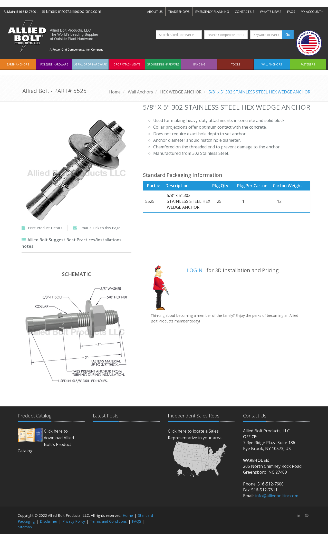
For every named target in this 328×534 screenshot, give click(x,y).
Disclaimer (48, 521)
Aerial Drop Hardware (90, 64)
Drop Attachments (126, 64)
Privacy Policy (73, 521)
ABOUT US (154, 11)
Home (115, 92)
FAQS (291, 11)
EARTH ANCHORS (18, 64)
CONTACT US (244, 11)
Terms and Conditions (108, 521)
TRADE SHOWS (178, 11)
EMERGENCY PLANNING (212, 11)
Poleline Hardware (54, 64)
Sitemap (25, 527)
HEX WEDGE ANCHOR (180, 92)
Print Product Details (45, 227)
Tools (235, 64)
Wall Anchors (272, 64)
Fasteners (308, 64)
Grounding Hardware (163, 64)
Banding (199, 64)
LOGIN (194, 270)
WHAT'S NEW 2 (270, 11)
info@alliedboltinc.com (79, 11)
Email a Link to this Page (100, 227)
